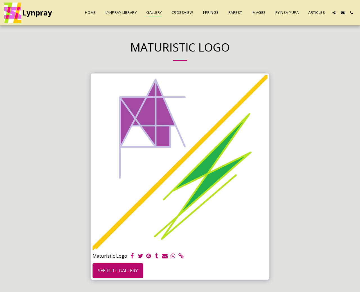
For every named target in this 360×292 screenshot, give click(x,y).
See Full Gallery (118, 270)
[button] (334, 13)
